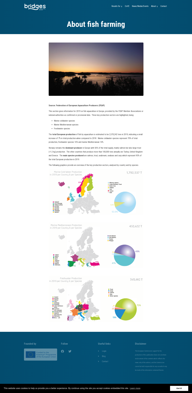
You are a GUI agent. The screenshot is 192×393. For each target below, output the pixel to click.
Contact (163, 6)
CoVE (127, 6)
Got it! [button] (179, 388)
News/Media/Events (140, 6)
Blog (104, 356)
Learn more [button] (135, 388)
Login (104, 351)
